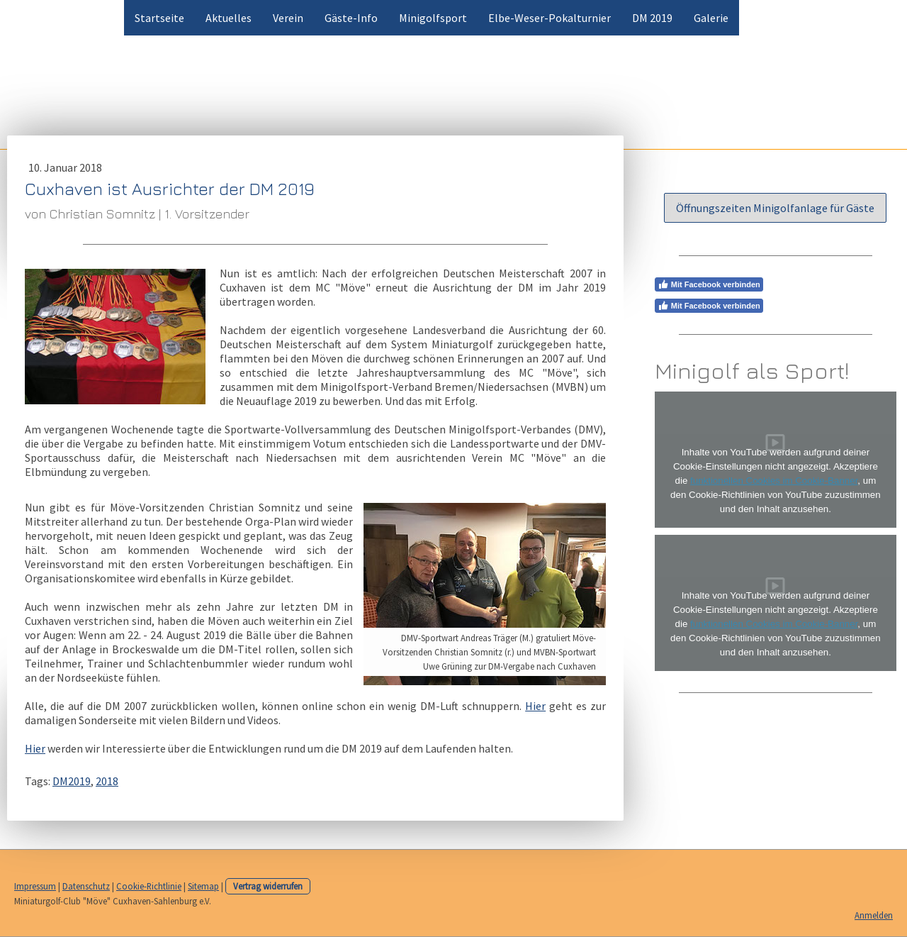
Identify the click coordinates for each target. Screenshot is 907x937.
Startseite (159, 18)
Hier (535, 706)
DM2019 (71, 781)
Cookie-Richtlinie (148, 886)
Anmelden (874, 915)
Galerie (711, 18)
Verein (288, 18)
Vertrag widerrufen (268, 886)
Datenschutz (86, 886)
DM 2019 (652, 18)
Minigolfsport (433, 18)
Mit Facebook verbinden (709, 284)
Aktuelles (228, 18)
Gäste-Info (351, 18)
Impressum (35, 886)
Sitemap (203, 886)
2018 (107, 781)
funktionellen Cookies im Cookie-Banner (773, 480)
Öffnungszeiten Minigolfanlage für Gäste (775, 208)
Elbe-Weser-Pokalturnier (549, 18)
